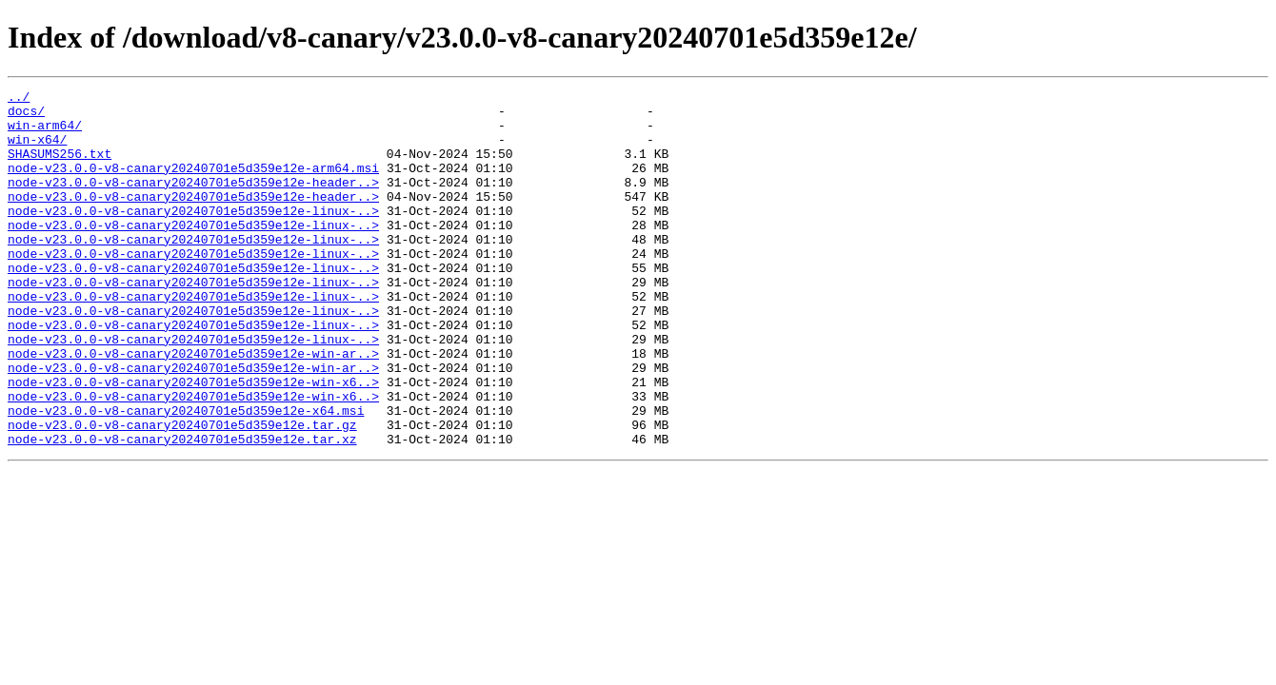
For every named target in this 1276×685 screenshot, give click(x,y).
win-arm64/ (45, 133)
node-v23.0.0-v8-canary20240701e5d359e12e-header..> (193, 201)
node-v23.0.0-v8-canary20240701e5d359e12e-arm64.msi (193, 184)
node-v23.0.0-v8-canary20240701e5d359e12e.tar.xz (182, 510)
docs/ (26, 116)
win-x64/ (37, 150)
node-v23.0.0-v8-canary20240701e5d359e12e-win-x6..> (193, 441)
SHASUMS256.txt (59, 167)
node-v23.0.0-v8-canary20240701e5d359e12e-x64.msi (186, 475)
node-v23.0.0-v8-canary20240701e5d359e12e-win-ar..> (193, 407)
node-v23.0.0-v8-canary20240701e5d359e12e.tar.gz (182, 492)
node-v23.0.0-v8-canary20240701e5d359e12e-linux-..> (193, 236)
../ (19, 99)
